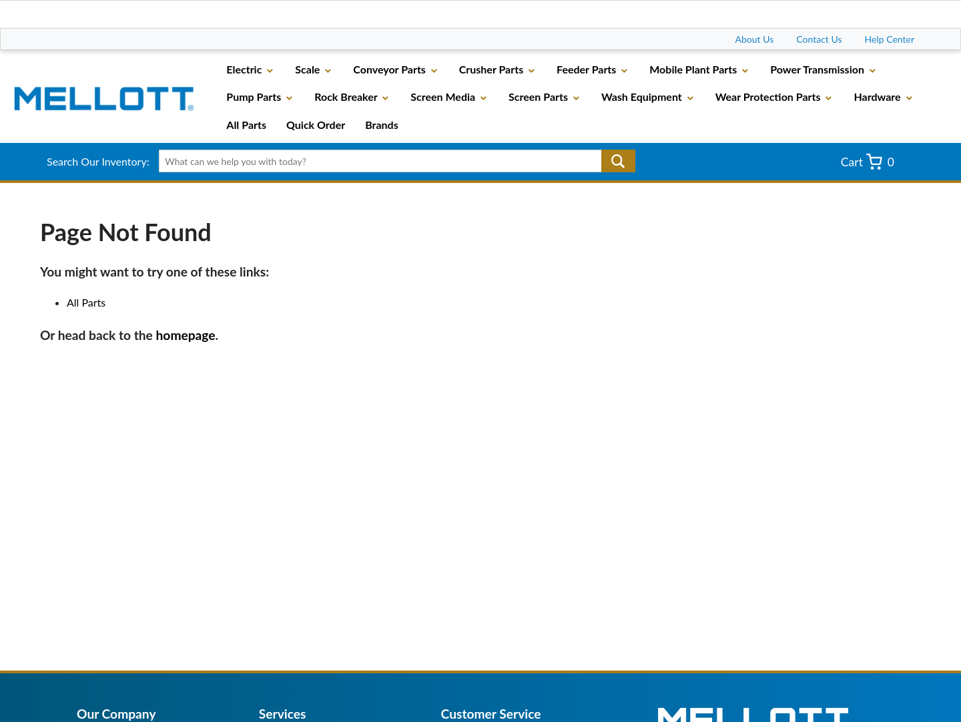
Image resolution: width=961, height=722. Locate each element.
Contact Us (819, 39)
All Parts (86, 302)
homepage (186, 335)
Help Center (889, 39)
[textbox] (392, 161)
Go (618, 161)
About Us (754, 39)
